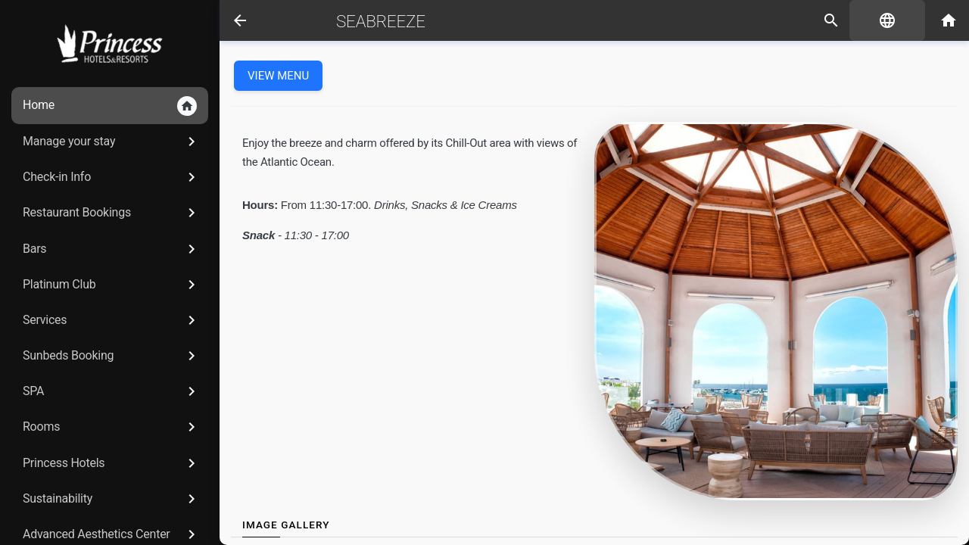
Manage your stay (112, 141)
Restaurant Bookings (112, 213)
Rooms (112, 427)
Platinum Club (112, 285)
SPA (112, 391)
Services (112, 320)
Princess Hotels (112, 463)
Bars (112, 249)
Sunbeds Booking (112, 356)
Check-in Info (112, 177)
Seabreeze (380, 21)
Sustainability (112, 499)
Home (110, 106)
